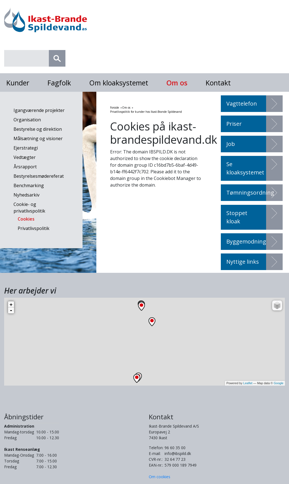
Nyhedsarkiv (26, 195)
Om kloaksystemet (118, 82)
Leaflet (247, 383)
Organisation (27, 120)
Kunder (17, 82)
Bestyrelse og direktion (38, 129)
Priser (234, 123)
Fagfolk (59, 82)
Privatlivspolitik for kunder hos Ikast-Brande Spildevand (146, 112)
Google (278, 383)
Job (230, 144)
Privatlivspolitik (33, 228)
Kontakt (218, 82)
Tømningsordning (250, 192)
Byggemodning (246, 241)
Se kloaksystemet (245, 168)
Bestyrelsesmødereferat (39, 176)
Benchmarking (29, 185)
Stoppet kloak (236, 217)
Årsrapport (25, 167)
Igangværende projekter (39, 110)
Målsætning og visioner (38, 138)
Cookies (26, 219)
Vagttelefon (241, 103)
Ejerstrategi (26, 148)
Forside (114, 107)
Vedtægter (25, 157)
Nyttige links (242, 261)
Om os (176, 82)
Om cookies (159, 476)
